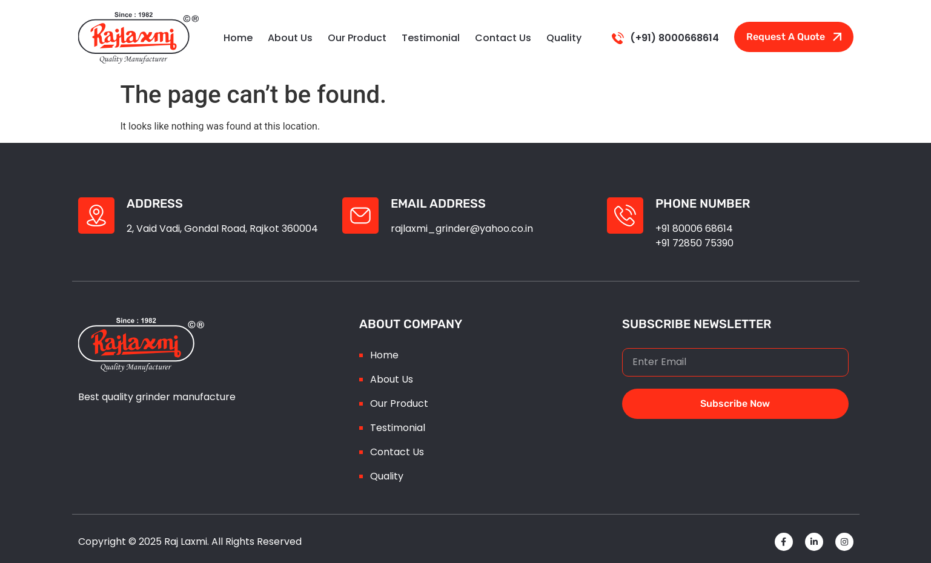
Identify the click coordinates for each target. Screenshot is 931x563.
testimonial (431, 38)
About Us (290, 38)
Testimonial (397, 428)
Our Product (357, 38)
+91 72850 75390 (694, 243)
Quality (563, 38)
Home (238, 38)
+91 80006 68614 (694, 228)
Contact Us (503, 38)
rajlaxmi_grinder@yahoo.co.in (462, 228)
